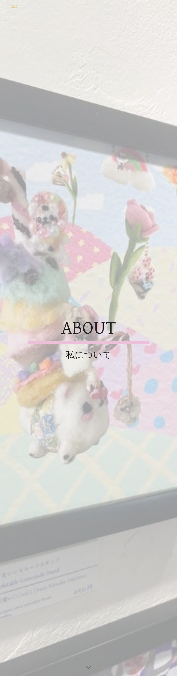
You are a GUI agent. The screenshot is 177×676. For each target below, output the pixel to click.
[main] (88, 338)
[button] (88, 667)
